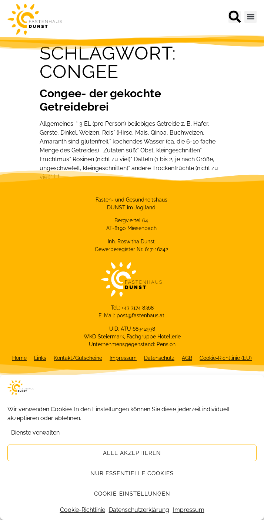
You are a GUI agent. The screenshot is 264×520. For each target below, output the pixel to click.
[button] (234, 17)
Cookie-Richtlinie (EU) (226, 358)
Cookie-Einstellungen (132, 493)
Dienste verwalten (35, 432)
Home (19, 358)
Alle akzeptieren (132, 453)
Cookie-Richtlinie (82, 509)
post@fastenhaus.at (140, 315)
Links (40, 358)
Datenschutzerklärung (139, 509)
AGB (187, 358)
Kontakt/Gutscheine (78, 358)
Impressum (188, 509)
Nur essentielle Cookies (132, 473)
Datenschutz (159, 358)
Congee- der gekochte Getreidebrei (100, 100)
